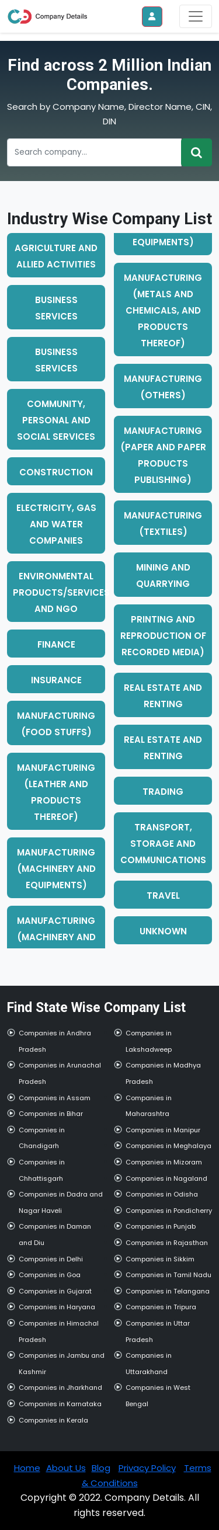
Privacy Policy (147, 1468)
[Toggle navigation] (195, 16)
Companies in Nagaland (166, 1178)
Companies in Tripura (161, 1307)
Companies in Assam (55, 1098)
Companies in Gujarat (55, 1291)
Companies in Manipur (163, 1130)
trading (162, 791)
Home (27, 1468)
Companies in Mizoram (164, 1162)
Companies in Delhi (51, 1259)
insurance (56, 680)
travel (163, 895)
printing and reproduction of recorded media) (163, 635)
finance (56, 644)
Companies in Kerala (53, 1420)
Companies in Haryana (57, 1307)
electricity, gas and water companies (56, 524)
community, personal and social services (56, 420)
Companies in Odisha (162, 1194)
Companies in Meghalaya (168, 1145)
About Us (66, 1468)
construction (56, 472)
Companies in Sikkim (160, 1259)
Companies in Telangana (168, 1291)
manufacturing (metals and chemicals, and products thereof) (163, 310)
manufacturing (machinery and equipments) (56, 868)
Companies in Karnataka (60, 1404)
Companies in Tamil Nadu (168, 1274)
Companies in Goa (50, 1274)
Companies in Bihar (51, 1113)
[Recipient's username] (94, 152)
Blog (101, 1468)
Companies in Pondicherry (169, 1210)
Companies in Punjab (161, 1226)
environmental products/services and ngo (61, 592)
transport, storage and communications (163, 843)
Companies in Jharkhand (60, 1387)
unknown (163, 931)
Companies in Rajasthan (167, 1242)
